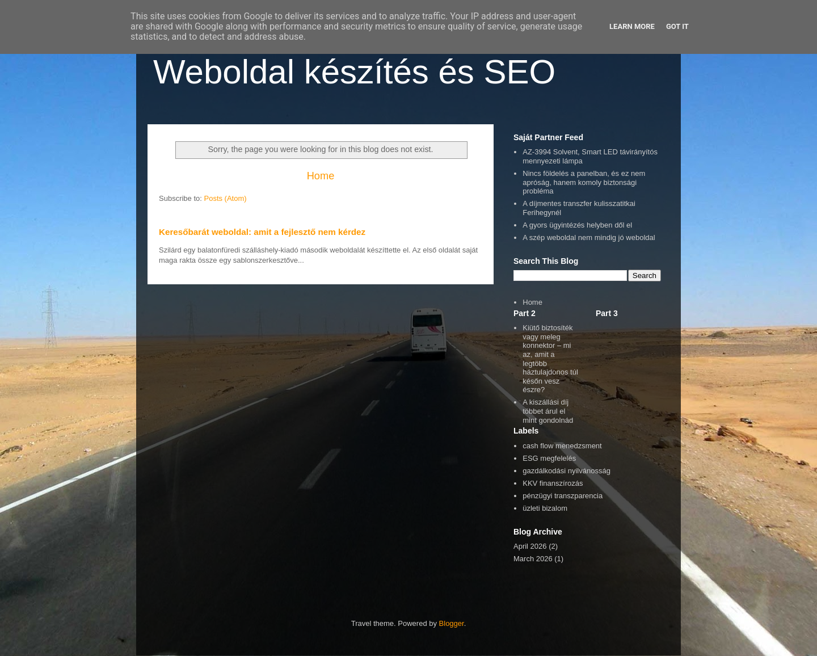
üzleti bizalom (545, 508)
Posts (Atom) (225, 198)
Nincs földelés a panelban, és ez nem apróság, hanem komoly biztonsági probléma (584, 182)
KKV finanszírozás (553, 483)
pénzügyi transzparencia (563, 495)
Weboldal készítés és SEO (354, 72)
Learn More (632, 26)
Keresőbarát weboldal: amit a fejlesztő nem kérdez (262, 232)
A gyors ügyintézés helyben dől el (577, 225)
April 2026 (530, 546)
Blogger (451, 623)
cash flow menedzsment (562, 445)
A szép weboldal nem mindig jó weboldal (589, 237)
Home (321, 176)
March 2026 (533, 558)
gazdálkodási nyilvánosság (566, 470)
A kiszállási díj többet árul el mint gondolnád (548, 411)
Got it (677, 26)
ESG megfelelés (549, 458)
